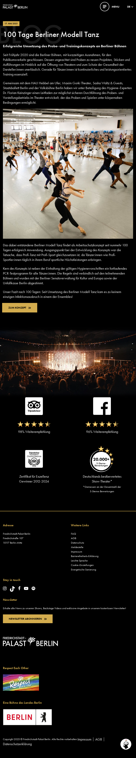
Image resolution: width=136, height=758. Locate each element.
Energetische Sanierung (83, 569)
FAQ (73, 533)
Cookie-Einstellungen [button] (82, 565)
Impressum (76, 551)
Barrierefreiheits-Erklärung (84, 556)
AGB (73, 538)
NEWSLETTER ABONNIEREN (28, 618)
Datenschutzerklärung (17, 744)
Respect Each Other (16, 668)
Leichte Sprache (79, 560)
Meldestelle (77, 547)
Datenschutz (77, 542)
